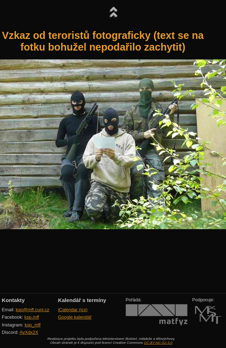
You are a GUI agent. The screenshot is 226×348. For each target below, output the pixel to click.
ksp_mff (33, 324)
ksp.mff (31, 317)
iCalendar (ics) (73, 309)
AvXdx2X (28, 332)
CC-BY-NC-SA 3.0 (158, 342)
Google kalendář (74, 317)
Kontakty (13, 300)
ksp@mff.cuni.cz (32, 309)
